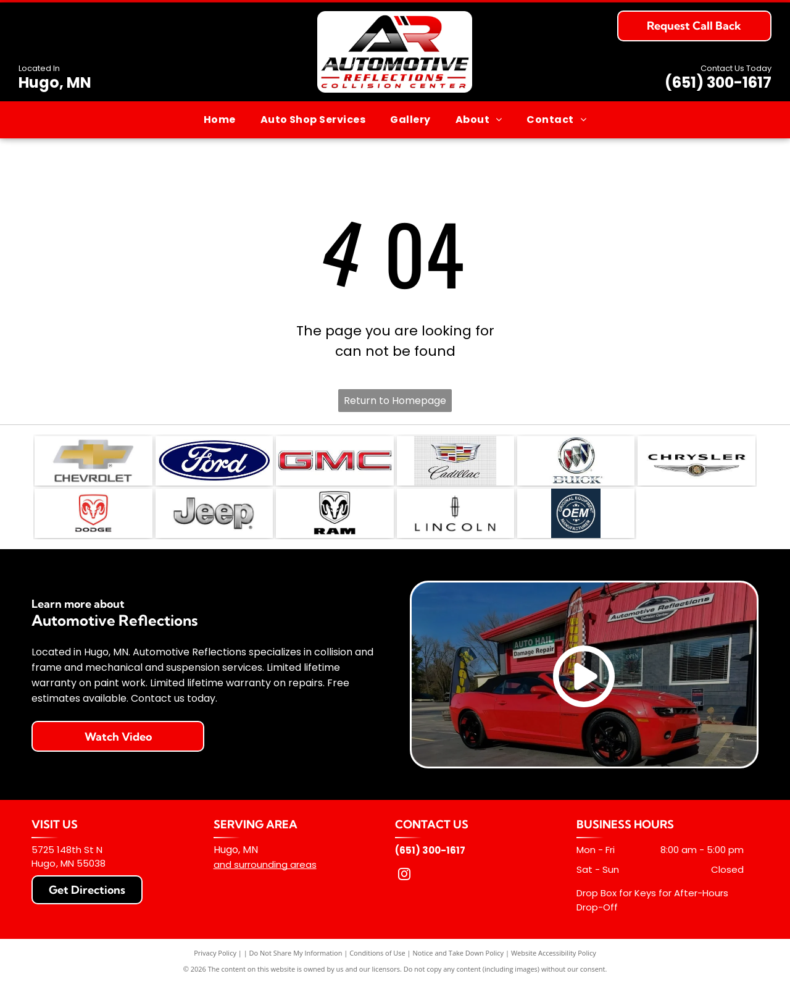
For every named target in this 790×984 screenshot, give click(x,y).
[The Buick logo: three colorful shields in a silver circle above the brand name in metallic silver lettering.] (575, 461)
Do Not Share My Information (296, 952)
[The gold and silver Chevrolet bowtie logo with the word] (93, 461)
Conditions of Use (377, 952)
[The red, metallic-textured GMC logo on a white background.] (334, 461)
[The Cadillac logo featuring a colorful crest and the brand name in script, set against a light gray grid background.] (455, 461)
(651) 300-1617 (718, 82)
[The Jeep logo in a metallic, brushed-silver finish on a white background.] (214, 513)
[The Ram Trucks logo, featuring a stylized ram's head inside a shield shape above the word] (334, 513)
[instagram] (404, 875)
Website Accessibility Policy (553, 952)
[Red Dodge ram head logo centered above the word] (93, 513)
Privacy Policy (215, 952)
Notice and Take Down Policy (458, 952)
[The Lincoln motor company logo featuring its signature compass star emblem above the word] (455, 513)
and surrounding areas (265, 864)
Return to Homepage (395, 400)
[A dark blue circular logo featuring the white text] (575, 513)
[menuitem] (219, 119)
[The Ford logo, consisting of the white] (214, 461)
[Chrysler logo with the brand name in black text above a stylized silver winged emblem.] (696, 461)
